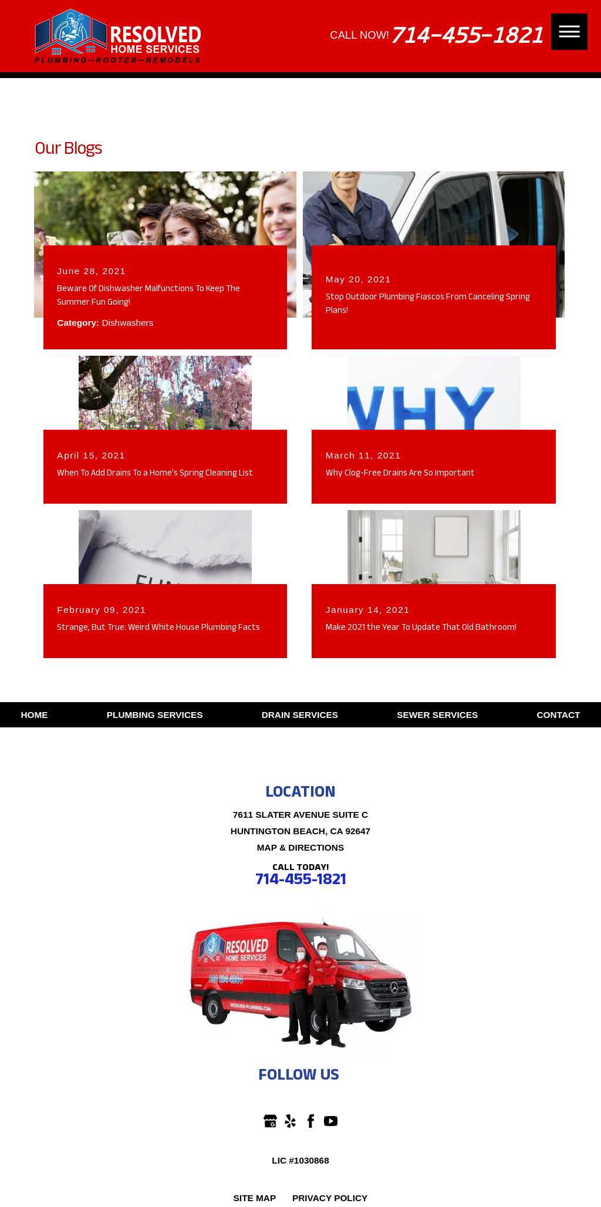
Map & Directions (300, 847)
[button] (569, 32)
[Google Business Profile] (270, 1121)
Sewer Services (437, 715)
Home (34, 715)
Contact (558, 715)
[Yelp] (290, 1121)
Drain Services (300, 715)
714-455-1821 (465, 35)
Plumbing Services (155, 715)
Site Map (255, 1198)
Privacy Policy (329, 1198)
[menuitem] (34, 715)
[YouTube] (330, 1121)
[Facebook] (311, 1121)
